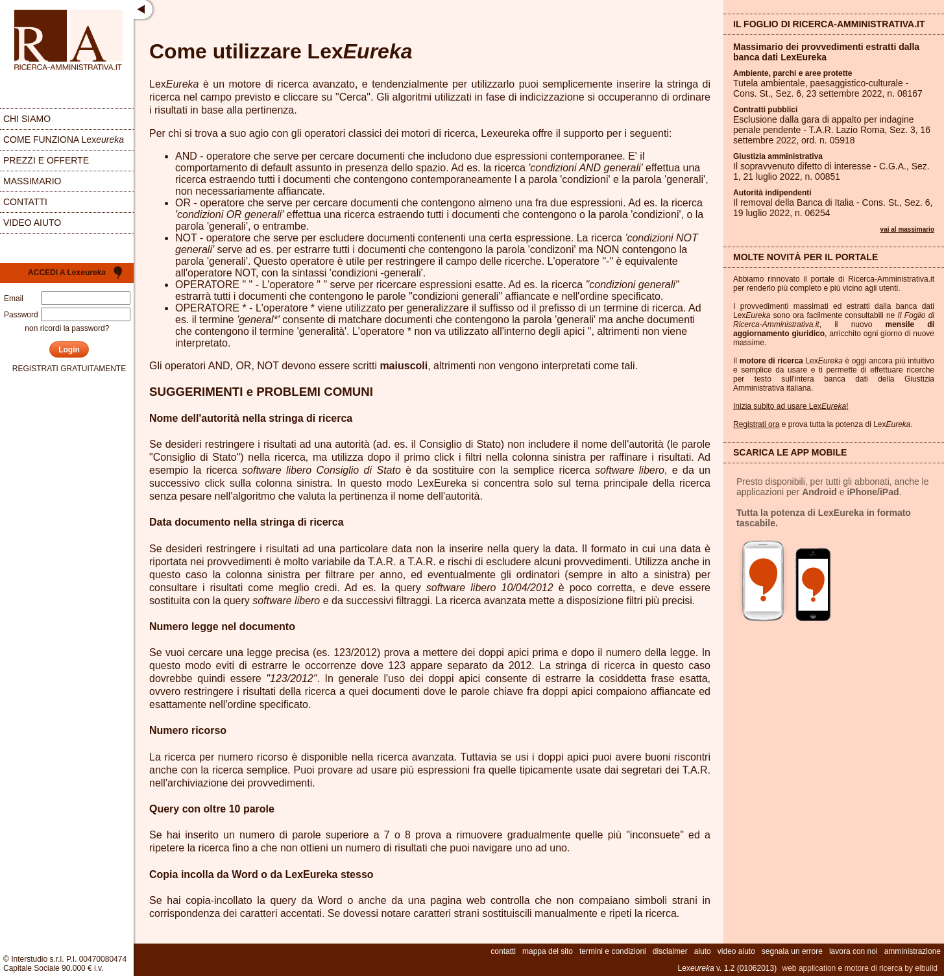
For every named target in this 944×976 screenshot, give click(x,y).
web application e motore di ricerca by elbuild (860, 968)
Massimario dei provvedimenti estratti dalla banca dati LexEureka (826, 52)
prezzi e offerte (46, 160)
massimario (32, 181)
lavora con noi (853, 951)
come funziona (63, 139)
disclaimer (670, 951)
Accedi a (67, 272)
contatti (25, 202)
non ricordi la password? (67, 328)
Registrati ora (756, 424)
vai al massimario (907, 229)
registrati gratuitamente (69, 368)
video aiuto (32, 222)
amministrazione (912, 951)
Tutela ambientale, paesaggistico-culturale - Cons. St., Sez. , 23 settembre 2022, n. (828, 88)
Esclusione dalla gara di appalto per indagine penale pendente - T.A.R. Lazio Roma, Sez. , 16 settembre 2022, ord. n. (831, 129)
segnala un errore (792, 951)
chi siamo (27, 119)
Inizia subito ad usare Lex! (790, 406)
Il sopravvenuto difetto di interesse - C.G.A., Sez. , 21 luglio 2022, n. (831, 171)
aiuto (702, 951)
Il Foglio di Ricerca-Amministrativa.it (829, 24)
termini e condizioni (612, 951)
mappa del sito (547, 951)
